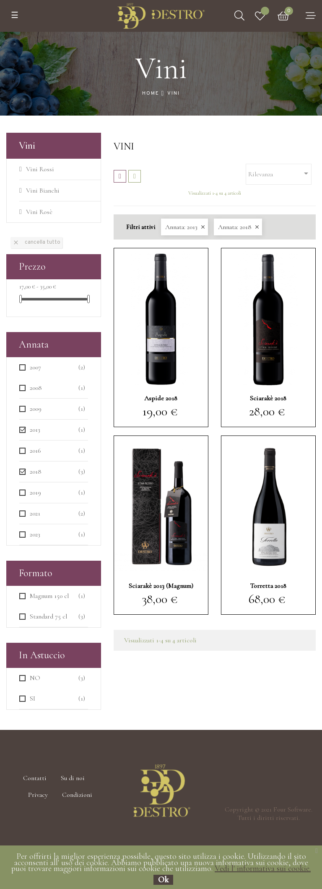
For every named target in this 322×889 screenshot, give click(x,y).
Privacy (38, 795)
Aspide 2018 (160, 398)
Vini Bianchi (43, 190)
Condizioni (77, 795)
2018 (57, 472)
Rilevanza (279, 173)
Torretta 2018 (268, 586)
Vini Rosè (39, 212)
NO (57, 678)
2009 (57, 409)
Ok (163, 880)
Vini (27, 145)
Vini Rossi (40, 169)
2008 (57, 388)
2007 (57, 367)
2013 (57, 430)
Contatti (35, 778)
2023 (57, 535)
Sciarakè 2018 (268, 398)
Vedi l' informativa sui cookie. (263, 868)
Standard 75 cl (57, 617)
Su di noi (73, 778)
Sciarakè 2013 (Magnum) (161, 586)
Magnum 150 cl (57, 596)
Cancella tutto (36, 242)
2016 (57, 451)
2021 (57, 514)
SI (57, 699)
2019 (57, 493)
